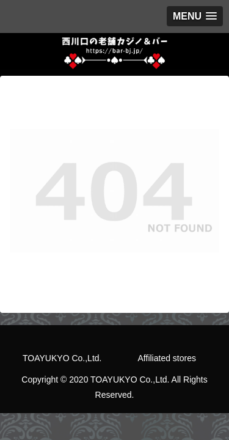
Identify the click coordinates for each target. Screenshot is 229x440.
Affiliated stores (167, 358)
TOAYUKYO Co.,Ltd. (62, 358)
